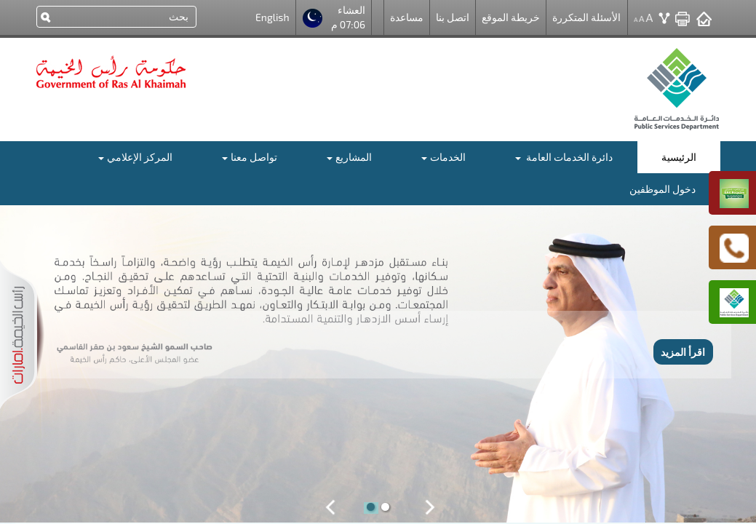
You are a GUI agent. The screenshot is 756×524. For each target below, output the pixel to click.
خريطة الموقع (511, 17)
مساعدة (406, 17)
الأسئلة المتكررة (586, 17)
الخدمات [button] (443, 157)
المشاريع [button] (349, 157)
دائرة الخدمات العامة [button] (564, 157)
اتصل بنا (452, 17)
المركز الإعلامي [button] (135, 157)
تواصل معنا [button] (249, 157)
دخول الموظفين (662, 189)
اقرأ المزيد (683, 352)
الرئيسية (678, 157)
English (272, 17)
